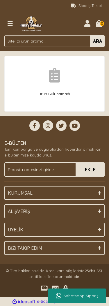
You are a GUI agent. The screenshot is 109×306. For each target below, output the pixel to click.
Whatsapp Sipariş (77, 296)
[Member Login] (87, 23)
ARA (97, 41)
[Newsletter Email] (54, 169)
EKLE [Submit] (90, 170)
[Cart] (99, 23)
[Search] (54, 41)
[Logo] (31, 23)
